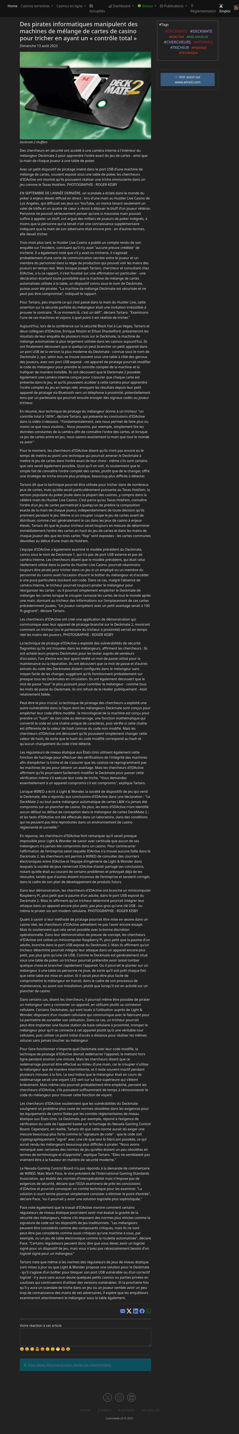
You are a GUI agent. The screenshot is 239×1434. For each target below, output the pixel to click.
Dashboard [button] (119, 6)
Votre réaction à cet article (41, 1325)
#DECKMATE (175, 31)
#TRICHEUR (178, 47)
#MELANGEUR (196, 37)
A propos (126, 1409)
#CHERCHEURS (176, 42)
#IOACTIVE (175, 37)
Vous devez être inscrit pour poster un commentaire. (69, 1364)
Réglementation (203, 8)
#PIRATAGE (198, 48)
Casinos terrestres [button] (36, 6)
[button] (146, 6)
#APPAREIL (202, 42)
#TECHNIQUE (187, 53)
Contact (104, 1409)
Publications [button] (172, 6)
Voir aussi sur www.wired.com (188, 79)
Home (12, 6)
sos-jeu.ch (150, 1409)
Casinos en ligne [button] (70, 6)
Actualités (97, 8)
